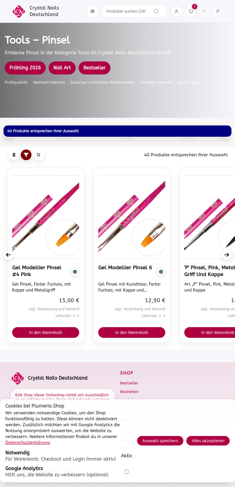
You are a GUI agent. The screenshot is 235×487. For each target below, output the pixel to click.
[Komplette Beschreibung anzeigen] (74, 272)
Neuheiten (129, 391)
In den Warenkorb (45, 332)
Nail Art (62, 68)
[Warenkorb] (190, 11)
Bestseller (94, 68)
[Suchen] (156, 11)
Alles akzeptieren (208, 440)
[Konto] (176, 11)
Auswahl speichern (160, 440)
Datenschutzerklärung (27, 442)
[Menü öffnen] (93, 11)
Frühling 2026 (25, 68)
